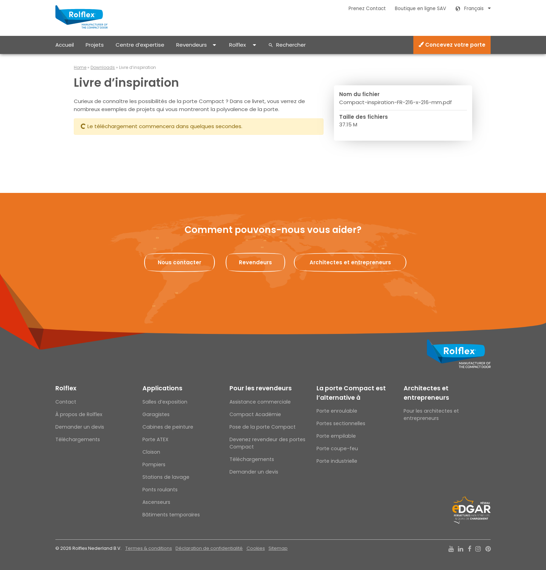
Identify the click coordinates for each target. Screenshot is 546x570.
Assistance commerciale (260, 401)
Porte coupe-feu (337, 448)
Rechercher (291, 44)
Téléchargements (77, 439)
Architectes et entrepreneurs (426, 392)
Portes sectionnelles (341, 423)
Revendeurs (191, 44)
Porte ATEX (155, 439)
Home (80, 67)
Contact (65, 401)
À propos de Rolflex (78, 414)
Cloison (151, 451)
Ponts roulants (160, 489)
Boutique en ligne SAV (420, 8)
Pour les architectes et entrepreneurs (431, 414)
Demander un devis (79, 426)
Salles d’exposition (164, 401)
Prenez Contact (367, 8)
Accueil (64, 44)
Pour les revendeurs (260, 388)
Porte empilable (336, 435)
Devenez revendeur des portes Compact (267, 443)
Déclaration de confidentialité (209, 548)
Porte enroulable (337, 410)
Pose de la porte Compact (262, 426)
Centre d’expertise (140, 44)
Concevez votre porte (452, 44)
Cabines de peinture (167, 426)
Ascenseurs (156, 502)
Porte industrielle (337, 461)
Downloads (103, 67)
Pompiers (153, 464)
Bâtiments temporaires (171, 514)
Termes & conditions (148, 548)
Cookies (256, 548)
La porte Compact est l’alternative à (351, 392)
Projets (95, 44)
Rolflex (237, 44)
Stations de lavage (165, 477)
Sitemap (278, 548)
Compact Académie (255, 414)
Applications (162, 388)
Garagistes (156, 414)
